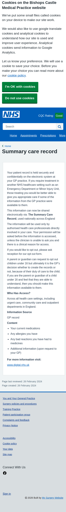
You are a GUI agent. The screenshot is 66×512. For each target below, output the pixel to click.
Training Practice (11, 409)
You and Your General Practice (19, 398)
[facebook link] (5, 473)
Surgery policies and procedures (20, 404)
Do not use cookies (19, 98)
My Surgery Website (52, 498)
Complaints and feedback (16, 420)
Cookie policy (10, 443)
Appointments (28, 135)
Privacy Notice (10, 425)
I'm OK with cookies (20, 86)
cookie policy (16, 75)
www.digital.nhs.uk (18, 365)
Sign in (7, 493)
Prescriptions (48, 135)
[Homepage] (11, 114)
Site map (7, 454)
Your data (8, 449)
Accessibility (9, 438)
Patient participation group (16, 414)
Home (13, 135)
